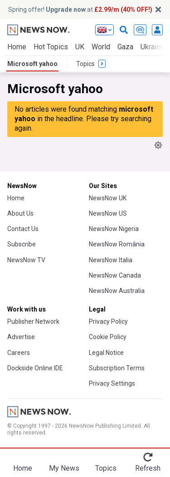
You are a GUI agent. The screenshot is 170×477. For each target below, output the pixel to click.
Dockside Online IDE (35, 368)
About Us (20, 213)
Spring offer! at (80, 9)
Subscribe (21, 244)
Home (16, 47)
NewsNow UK (107, 198)
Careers (18, 352)
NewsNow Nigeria (114, 228)
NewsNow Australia (117, 290)
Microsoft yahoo (32, 63)
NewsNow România (117, 244)
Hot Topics (51, 47)
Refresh (147, 468)
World (101, 47)
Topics (106, 468)
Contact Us (23, 228)
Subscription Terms (117, 368)
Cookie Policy (107, 336)
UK (79, 47)
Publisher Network (33, 321)
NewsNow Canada (115, 275)
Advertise (21, 336)
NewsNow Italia (110, 260)
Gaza (125, 47)
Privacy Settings (112, 383)
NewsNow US (108, 213)
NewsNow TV (26, 260)
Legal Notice (106, 352)
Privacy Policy (108, 321)
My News (64, 468)
